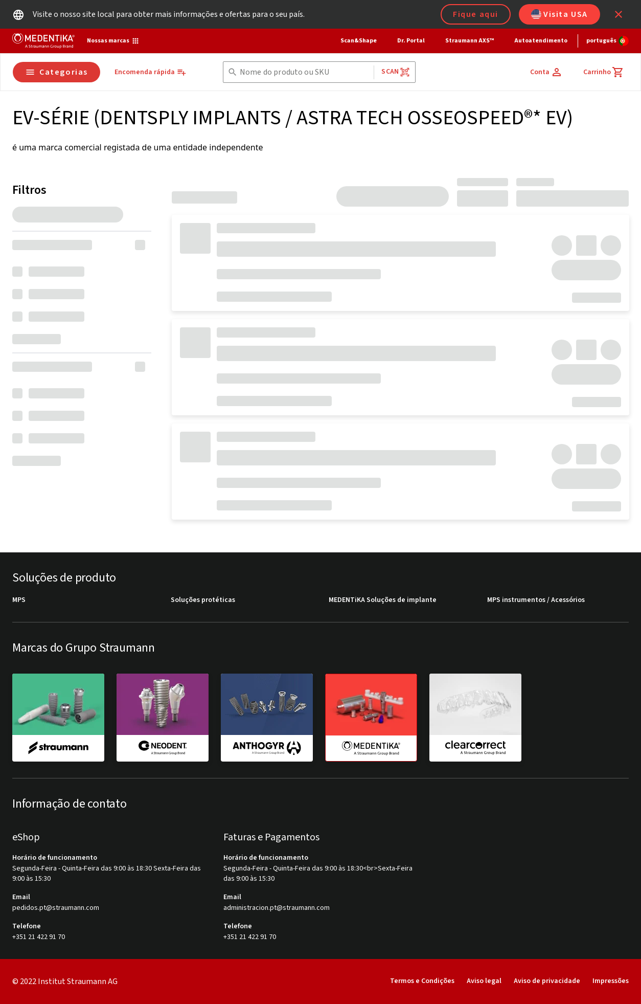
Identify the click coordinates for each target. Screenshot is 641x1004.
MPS (19, 600)
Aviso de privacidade (547, 981)
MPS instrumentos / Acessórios (536, 600)
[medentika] (371, 717)
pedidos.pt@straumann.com (55, 908)
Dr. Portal (411, 40)
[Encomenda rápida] (150, 72)
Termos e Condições (422, 981)
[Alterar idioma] (607, 41)
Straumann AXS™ (469, 40)
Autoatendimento (540, 40)
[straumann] (58, 717)
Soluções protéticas (203, 600)
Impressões (610, 981)
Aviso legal (484, 981)
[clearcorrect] (475, 717)
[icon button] (618, 14)
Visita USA (559, 14)
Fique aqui (475, 14)
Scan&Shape (358, 40)
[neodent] (163, 717)
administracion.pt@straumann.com (276, 908)
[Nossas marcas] (113, 41)
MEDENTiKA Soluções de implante (383, 600)
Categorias (56, 72)
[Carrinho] (603, 72)
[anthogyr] (267, 717)
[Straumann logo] (43, 41)
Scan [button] (395, 71)
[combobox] (305, 72)
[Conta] (546, 72)
